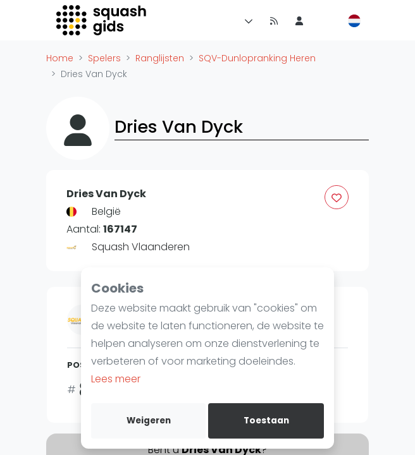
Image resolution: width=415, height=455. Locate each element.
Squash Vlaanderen (141, 247)
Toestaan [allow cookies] (266, 421)
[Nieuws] (274, 20)
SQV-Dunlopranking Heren (257, 58)
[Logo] (102, 20)
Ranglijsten (159, 58)
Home (59, 58)
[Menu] (246, 20)
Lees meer (115, 379)
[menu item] (299, 20)
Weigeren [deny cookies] (149, 421)
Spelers (104, 58)
